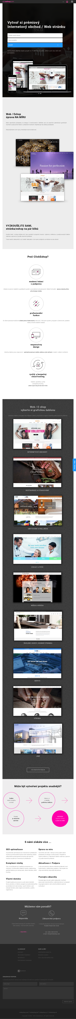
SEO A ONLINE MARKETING (45, 957)
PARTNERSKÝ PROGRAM (25, 960)
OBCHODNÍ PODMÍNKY (24, 955)
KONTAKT (20, 952)
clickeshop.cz (43, 1012)
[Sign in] (67, 1)
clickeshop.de (34, 1012)
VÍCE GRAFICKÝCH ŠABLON (38, 769)
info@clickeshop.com (54, 934)
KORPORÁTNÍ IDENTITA (44, 952)
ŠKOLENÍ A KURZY (43, 955)
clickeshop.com (23, 1012)
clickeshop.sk (53, 1012)
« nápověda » (23, 932)
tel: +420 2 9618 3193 (51, 932)
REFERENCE (21, 957)
